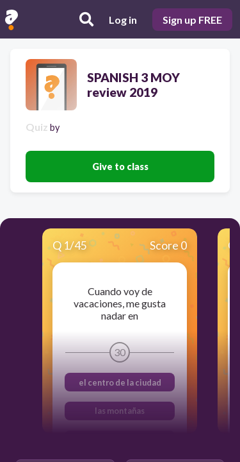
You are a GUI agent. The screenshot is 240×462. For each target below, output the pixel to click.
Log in (123, 19)
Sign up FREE (192, 19)
